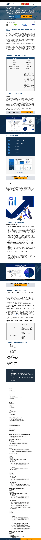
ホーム (7, 7)
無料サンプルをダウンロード (27, 16)
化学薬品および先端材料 (13, 7)
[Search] (32, 1)
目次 (17, 16)
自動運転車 (15, 314)
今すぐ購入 (10, 16)
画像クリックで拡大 (20, 172)
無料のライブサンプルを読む (10, 539)
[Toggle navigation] (34, 4)
